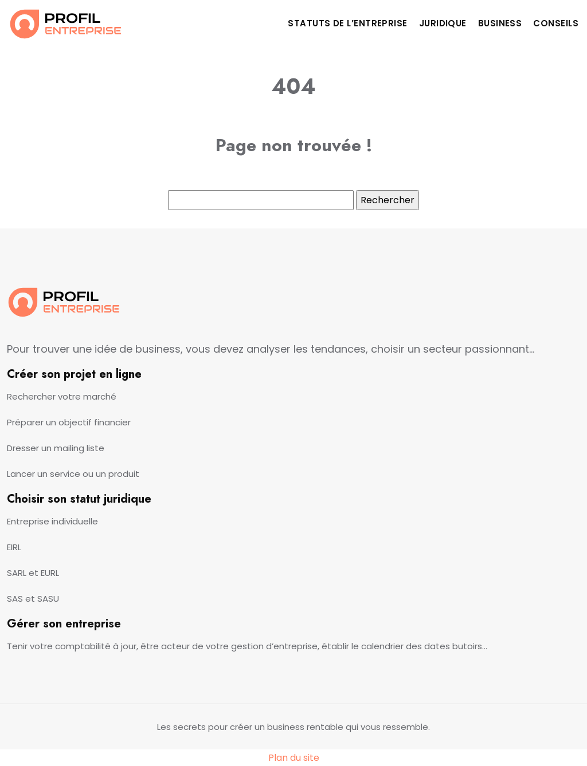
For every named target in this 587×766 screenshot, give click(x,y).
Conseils (555, 23)
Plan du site (293, 757)
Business (500, 23)
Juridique (443, 23)
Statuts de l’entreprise (347, 23)
